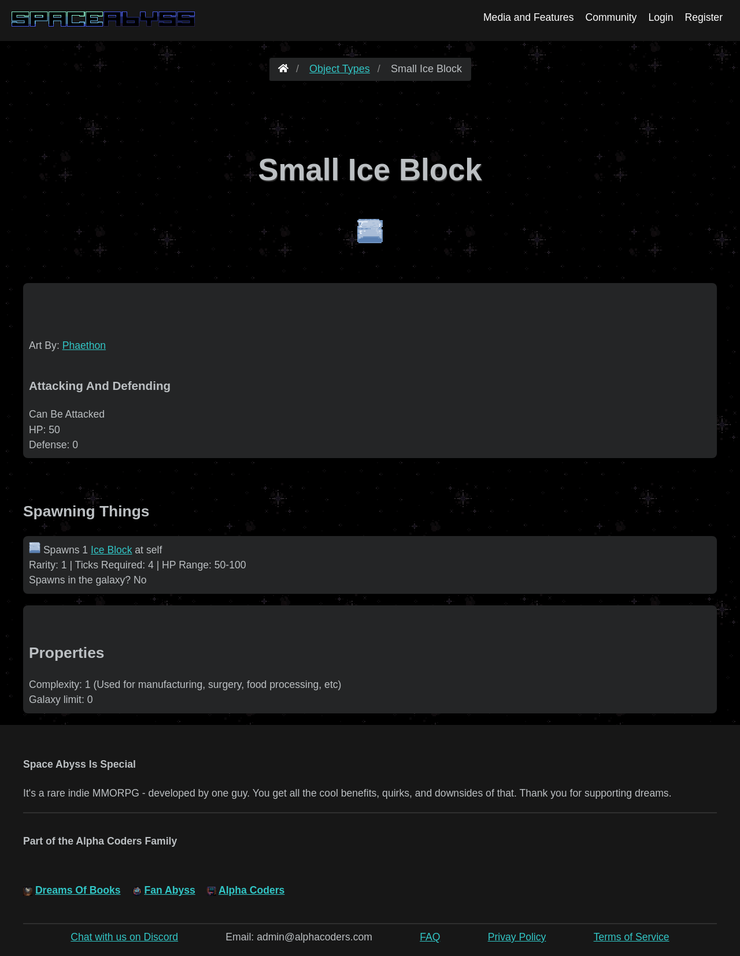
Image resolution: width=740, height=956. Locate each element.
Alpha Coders (251, 890)
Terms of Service (631, 937)
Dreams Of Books (78, 890)
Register (703, 17)
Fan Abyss (169, 890)
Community (611, 17)
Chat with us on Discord (124, 937)
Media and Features (528, 17)
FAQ (430, 937)
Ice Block (111, 550)
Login (660, 17)
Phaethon (84, 345)
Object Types (339, 69)
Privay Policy (517, 937)
